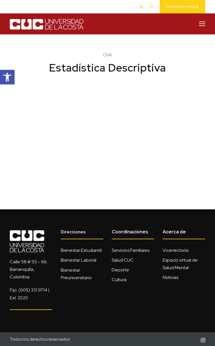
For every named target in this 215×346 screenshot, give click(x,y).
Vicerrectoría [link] (175, 250)
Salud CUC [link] (123, 260)
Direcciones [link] (73, 232)
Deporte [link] (120, 270)
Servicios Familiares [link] (130, 250)
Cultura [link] (119, 280)
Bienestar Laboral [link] (78, 260)
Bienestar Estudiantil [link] (81, 250)
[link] (7, 77)
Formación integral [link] (182, 6)
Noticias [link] (170, 277)
